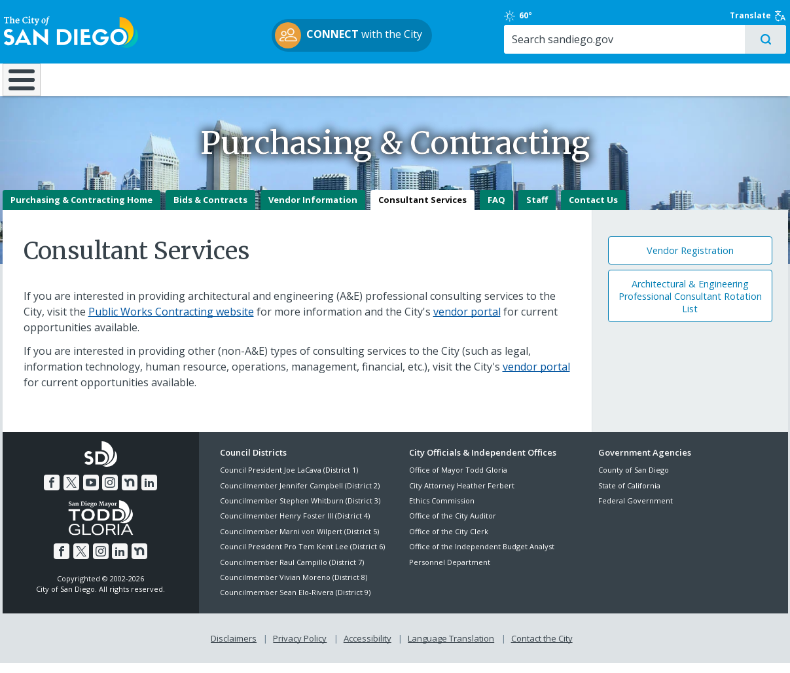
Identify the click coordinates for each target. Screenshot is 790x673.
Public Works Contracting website (171, 322)
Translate (760, 16)
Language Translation (451, 648)
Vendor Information (312, 210)
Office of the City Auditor (452, 526)
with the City (391, 35)
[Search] (675, 40)
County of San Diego (633, 480)
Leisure (112, 79)
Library (468, 79)
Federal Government (635, 511)
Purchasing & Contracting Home (81, 210)
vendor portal (467, 322)
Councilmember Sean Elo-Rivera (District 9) (295, 603)
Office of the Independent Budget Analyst (481, 557)
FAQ (496, 210)
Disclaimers (234, 648)
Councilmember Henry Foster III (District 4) (295, 526)
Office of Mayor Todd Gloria (458, 480)
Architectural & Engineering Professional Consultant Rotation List (690, 306)
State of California (629, 496)
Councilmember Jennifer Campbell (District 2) (300, 496)
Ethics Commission (442, 511)
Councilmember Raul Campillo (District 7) (292, 572)
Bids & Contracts (210, 210)
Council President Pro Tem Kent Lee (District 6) (302, 557)
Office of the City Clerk (448, 542)
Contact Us (593, 210)
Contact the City (542, 648)
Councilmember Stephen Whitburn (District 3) (300, 511)
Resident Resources (231, 79)
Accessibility (367, 648)
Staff (537, 210)
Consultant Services (422, 210)
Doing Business (349, 79)
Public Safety (594, 79)
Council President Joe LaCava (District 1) (289, 480)
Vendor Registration (690, 261)
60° (606, 16)
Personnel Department (449, 572)
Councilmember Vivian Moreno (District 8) (293, 587)
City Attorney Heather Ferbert (461, 496)
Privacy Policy (300, 648)
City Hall (722, 79)
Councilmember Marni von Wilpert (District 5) (299, 542)
